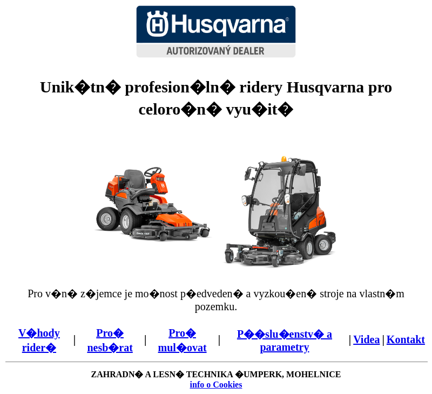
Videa (366, 339)
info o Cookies (216, 384)
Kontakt (406, 339)
